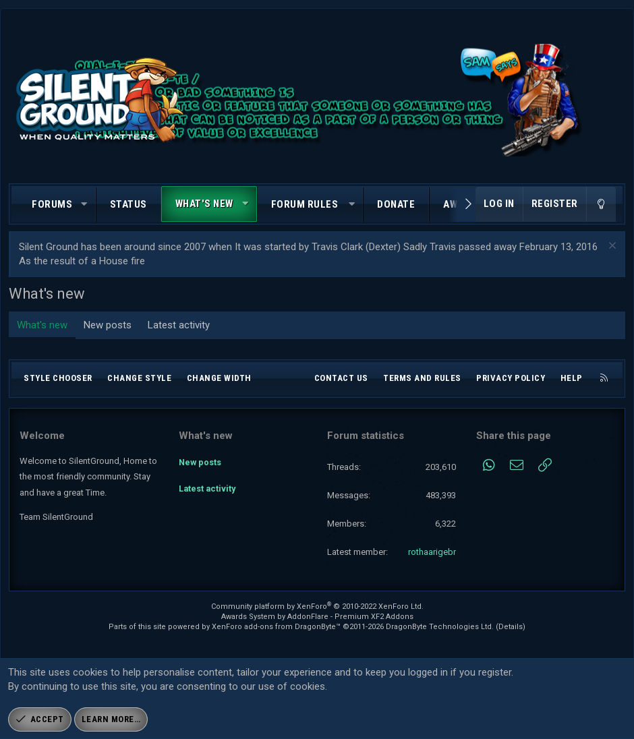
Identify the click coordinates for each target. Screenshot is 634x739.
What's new (204, 204)
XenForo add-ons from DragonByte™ (276, 626)
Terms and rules (422, 378)
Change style (139, 378)
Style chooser (58, 378)
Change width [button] (219, 378)
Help (571, 378)
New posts (108, 325)
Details (510, 626)
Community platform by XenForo (317, 606)
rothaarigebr (432, 552)
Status (128, 204)
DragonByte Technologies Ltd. (440, 626)
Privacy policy (510, 378)
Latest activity (179, 325)
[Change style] (601, 204)
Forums (52, 204)
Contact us (341, 378)
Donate (396, 204)
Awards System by (317, 616)
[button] (84, 204)
